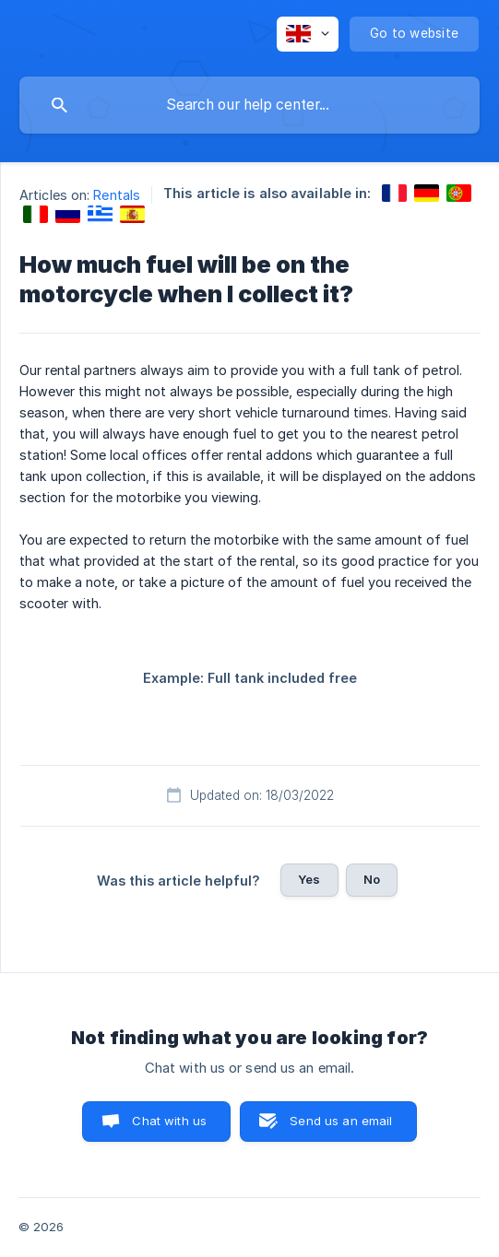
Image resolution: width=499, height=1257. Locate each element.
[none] (308, 34)
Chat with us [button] (169, 1120)
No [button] (371, 879)
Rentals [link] (116, 195)
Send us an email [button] (341, 1120)
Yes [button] (309, 879)
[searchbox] (249, 105)
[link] (394, 193)
